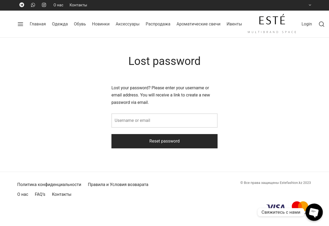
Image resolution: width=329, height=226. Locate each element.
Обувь (80, 23)
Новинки (101, 23)
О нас (58, 5)
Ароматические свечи (198, 23)
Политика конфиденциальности (49, 184)
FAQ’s (40, 194)
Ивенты (234, 23)
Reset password (164, 141)
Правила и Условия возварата (118, 184)
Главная (38, 23)
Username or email (132, 120)
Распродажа (158, 23)
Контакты (78, 5)
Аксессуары (128, 23)
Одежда (60, 23)
